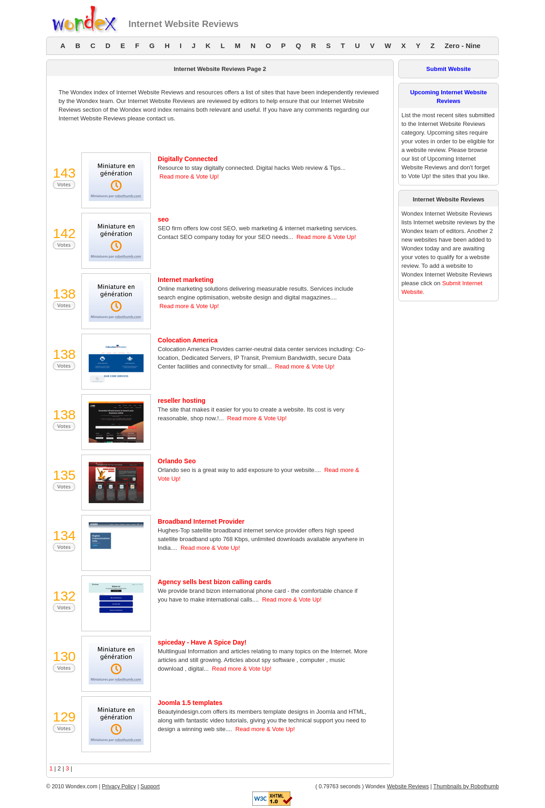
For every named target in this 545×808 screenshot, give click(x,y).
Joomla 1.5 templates (190, 702)
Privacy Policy (119, 786)
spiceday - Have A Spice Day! (202, 642)
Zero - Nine (463, 45)
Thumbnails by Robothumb (466, 786)
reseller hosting (181, 400)
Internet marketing (186, 279)
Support (150, 786)
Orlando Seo (177, 461)
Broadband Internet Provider (201, 521)
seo (163, 219)
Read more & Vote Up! (189, 176)
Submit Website (448, 68)
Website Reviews (408, 786)
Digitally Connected (188, 159)
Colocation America (188, 340)
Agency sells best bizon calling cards (214, 582)
